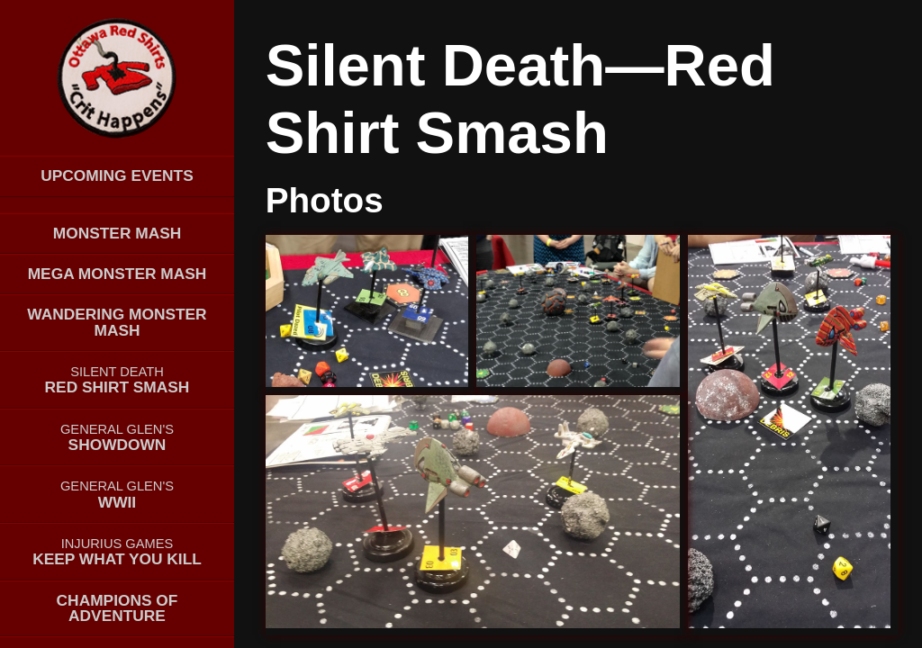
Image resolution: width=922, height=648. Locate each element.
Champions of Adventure (117, 608)
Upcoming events (117, 175)
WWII (117, 494)
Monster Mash (117, 233)
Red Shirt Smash (117, 380)
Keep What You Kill (117, 552)
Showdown (117, 438)
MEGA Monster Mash (117, 274)
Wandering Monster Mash (116, 321)
